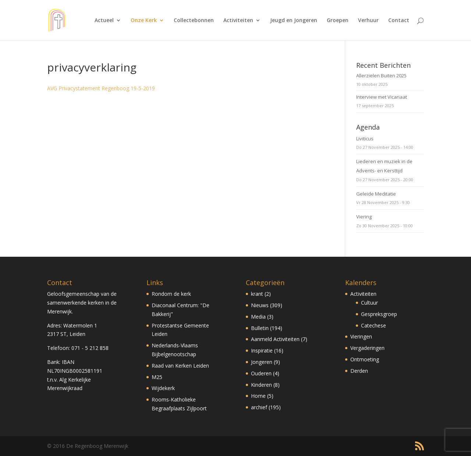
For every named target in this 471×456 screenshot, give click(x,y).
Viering (364, 216)
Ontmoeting (364, 359)
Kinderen (261, 384)
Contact (398, 21)
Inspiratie (262, 350)
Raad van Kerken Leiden (180, 365)
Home (258, 395)
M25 (157, 376)
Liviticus (364, 138)
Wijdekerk (163, 388)
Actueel (104, 21)
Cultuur (369, 302)
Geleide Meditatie (376, 193)
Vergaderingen (367, 347)
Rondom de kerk (171, 293)
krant (257, 293)
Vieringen (361, 336)
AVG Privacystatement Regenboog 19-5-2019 (101, 88)
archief (259, 407)
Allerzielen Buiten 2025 (381, 75)
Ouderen (261, 373)
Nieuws (260, 305)
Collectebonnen (194, 21)
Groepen (337, 21)
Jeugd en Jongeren (293, 21)
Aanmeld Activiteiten (275, 339)
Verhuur (368, 21)
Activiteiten (238, 21)
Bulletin (260, 328)
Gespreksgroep (379, 314)
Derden (359, 370)
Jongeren (261, 361)
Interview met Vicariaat (381, 97)
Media (258, 316)
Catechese (373, 325)
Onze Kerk (144, 21)
